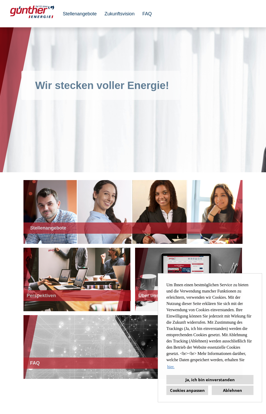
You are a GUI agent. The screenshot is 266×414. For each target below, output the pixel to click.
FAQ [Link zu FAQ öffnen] (147, 13)
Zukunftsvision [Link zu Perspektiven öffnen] (120, 13)
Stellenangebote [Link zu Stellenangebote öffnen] (80, 13)
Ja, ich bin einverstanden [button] (210, 379)
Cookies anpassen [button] (187, 390)
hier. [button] (170, 367)
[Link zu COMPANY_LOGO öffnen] (32, 13)
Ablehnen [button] (232, 390)
